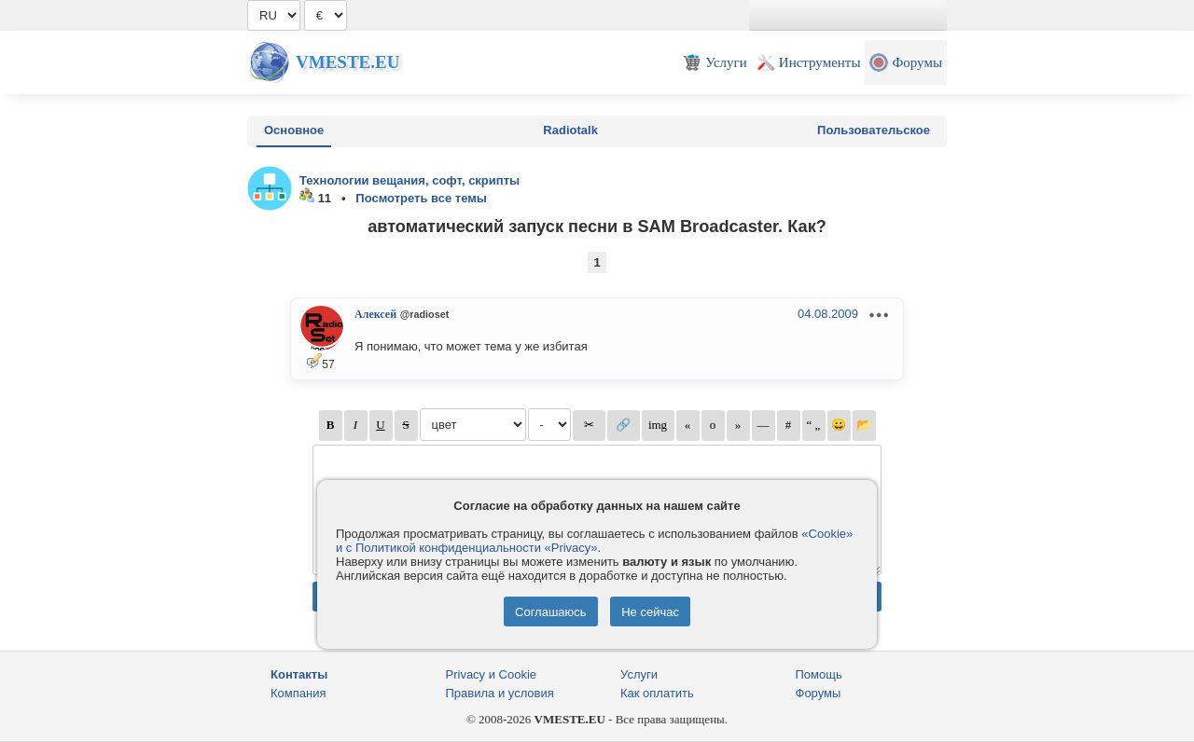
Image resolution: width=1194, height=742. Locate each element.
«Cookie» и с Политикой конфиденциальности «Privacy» (594, 541)
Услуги (639, 674)
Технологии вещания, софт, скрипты (409, 180)
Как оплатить (657, 693)
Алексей (375, 314)
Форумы (818, 693)
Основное (294, 130)
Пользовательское (873, 130)
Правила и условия (500, 693)
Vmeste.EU (347, 62)
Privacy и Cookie (491, 674)
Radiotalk (570, 130)
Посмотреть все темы (421, 198)
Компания (298, 693)
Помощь (819, 674)
